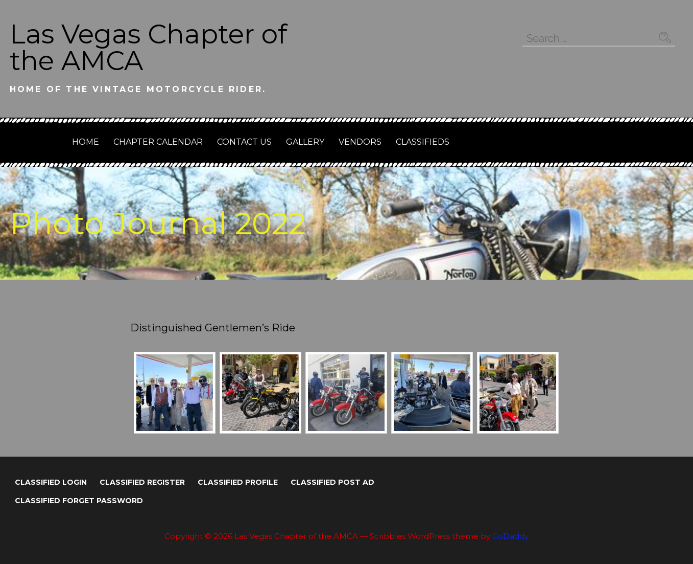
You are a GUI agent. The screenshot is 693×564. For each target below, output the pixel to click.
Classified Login (51, 482)
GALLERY (305, 142)
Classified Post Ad (332, 482)
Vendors (360, 142)
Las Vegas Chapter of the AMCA (148, 47)
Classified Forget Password (79, 500)
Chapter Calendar (158, 142)
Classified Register (142, 482)
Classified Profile (238, 482)
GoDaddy (510, 536)
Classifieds (422, 142)
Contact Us (244, 142)
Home (85, 142)
